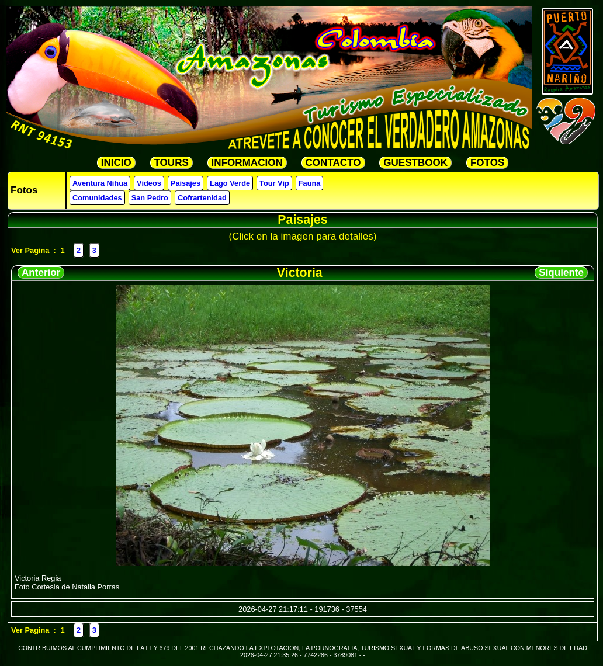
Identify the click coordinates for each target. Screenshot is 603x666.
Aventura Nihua (99, 183)
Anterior (41, 272)
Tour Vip (274, 183)
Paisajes (185, 183)
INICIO (116, 162)
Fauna (310, 183)
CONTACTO (333, 162)
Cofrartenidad (202, 197)
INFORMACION (247, 162)
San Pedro (149, 197)
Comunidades (97, 197)
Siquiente (561, 272)
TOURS (171, 162)
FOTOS (487, 162)
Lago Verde (230, 183)
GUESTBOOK (415, 162)
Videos (149, 183)
